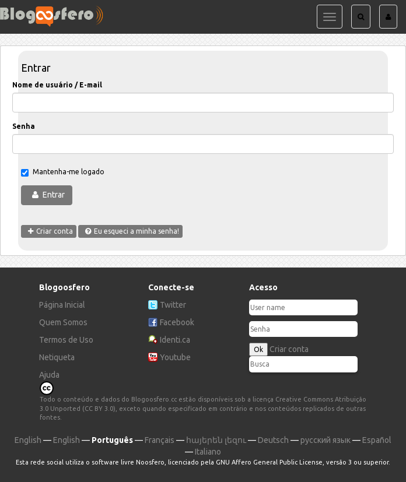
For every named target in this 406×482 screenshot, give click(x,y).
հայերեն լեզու (216, 440)
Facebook (177, 322)
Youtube (175, 357)
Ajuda (49, 374)
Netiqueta (57, 357)
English (28, 440)
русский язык (325, 440)
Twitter (173, 304)
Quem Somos (63, 322)
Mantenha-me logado (62, 172)
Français (159, 440)
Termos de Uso (66, 339)
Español (376, 440)
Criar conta (289, 349)
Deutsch (273, 440)
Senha (23, 126)
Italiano (208, 451)
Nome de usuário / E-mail (57, 85)
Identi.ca (175, 339)
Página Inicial (62, 304)
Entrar (54, 194)
